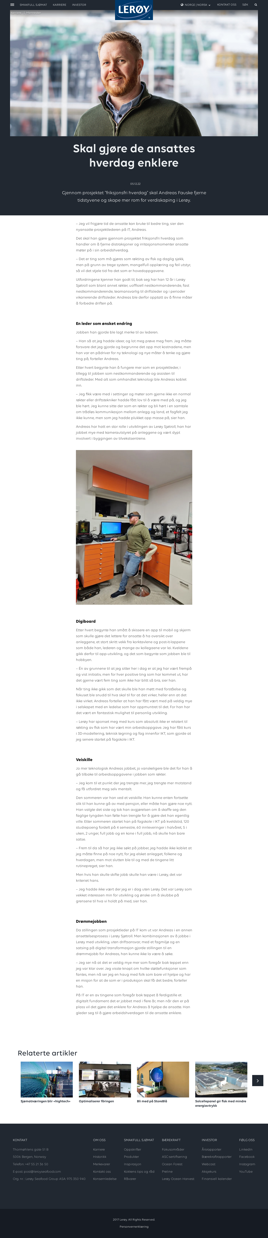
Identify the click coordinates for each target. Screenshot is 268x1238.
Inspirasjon (132, 1164)
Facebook (247, 1157)
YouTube (246, 1172)
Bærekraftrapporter (217, 1157)
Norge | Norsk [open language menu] (195, 4)
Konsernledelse (105, 1179)
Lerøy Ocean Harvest (178, 1179)
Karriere (16, 13)
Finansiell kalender (217, 1179)
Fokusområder (173, 1149)
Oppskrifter (132, 1149)
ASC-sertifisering (174, 1157)
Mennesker (33, 13)
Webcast (208, 1164)
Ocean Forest (172, 1164)
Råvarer (130, 1179)
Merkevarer (101, 1164)
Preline (167, 1172)
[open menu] (12, 5)
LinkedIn (246, 1149)
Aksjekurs (209, 1172)
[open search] (250, 4)
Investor (79, 5)
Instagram (247, 1164)
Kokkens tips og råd (139, 1172)
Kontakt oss (226, 4)
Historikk (99, 1157)
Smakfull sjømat (33, 5)
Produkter (131, 1157)
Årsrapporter (211, 1149)
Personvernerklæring (134, 1226)
